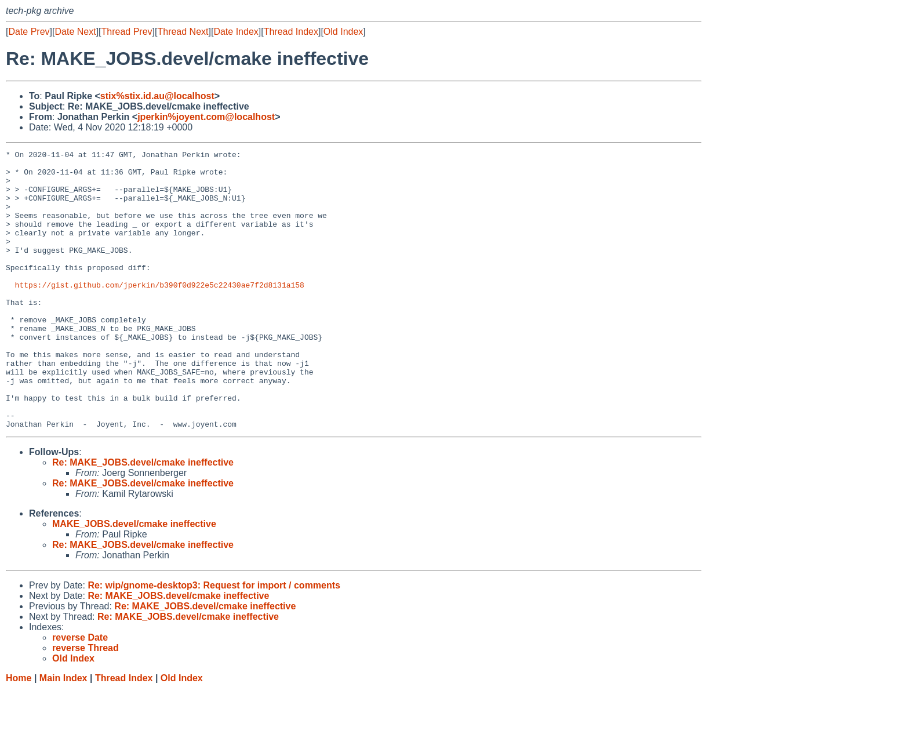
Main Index (63, 734)
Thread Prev (126, 32)
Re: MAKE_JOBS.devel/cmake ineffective (143, 518)
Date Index (235, 32)
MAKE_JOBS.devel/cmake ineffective (134, 579)
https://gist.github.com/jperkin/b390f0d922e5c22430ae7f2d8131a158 (159, 312)
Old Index (343, 32)
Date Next (75, 32)
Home (18, 734)
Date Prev (28, 32)
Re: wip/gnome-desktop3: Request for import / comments (214, 641)
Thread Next (182, 32)
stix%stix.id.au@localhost (157, 96)
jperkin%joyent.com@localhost (206, 117)
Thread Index (291, 32)
